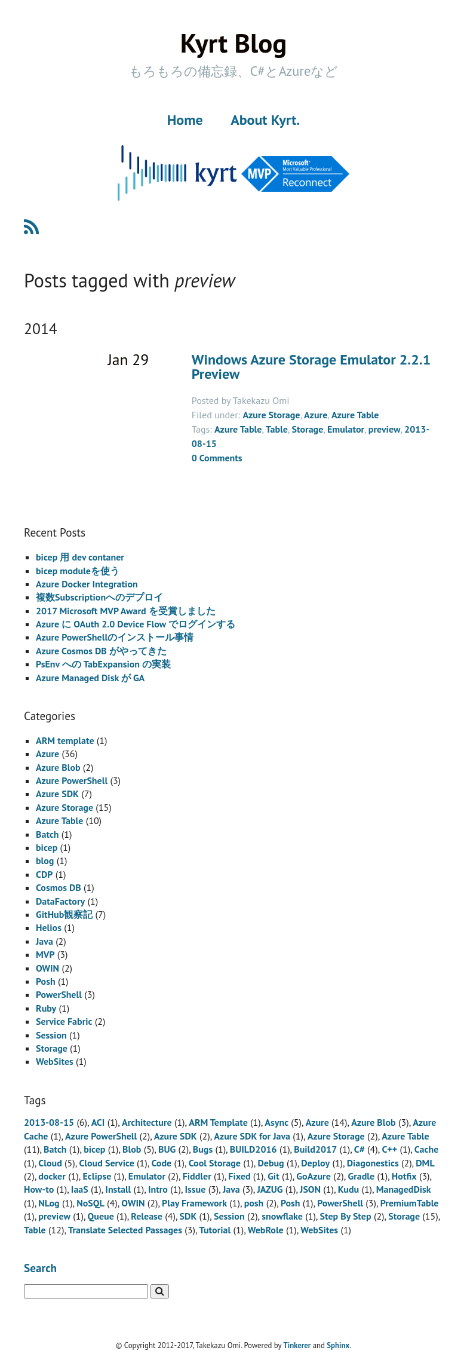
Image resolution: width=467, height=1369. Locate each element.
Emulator (345, 429)
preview (384, 429)
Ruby (46, 1008)
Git (273, 1176)
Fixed (239, 1176)
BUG (167, 1149)
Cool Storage (215, 1163)
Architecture (147, 1122)
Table (277, 429)
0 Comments (217, 458)
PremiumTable (409, 1203)
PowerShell (59, 994)
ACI (98, 1122)
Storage (307, 429)
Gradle (361, 1176)
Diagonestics (373, 1163)
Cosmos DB (58, 887)
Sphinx (338, 1345)
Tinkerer (297, 1345)
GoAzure (313, 1176)
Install (118, 1189)
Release (146, 1216)
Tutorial (215, 1230)
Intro (158, 1189)
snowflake (282, 1216)
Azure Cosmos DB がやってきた (101, 651)
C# (359, 1149)
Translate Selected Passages (125, 1230)
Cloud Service (106, 1163)
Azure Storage (271, 415)
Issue (195, 1189)
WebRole (266, 1230)
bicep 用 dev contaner (80, 557)
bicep (46, 847)
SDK (188, 1216)
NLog (48, 1203)
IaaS (79, 1189)
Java (44, 941)
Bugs (203, 1149)
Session (51, 1035)
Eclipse (96, 1176)
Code (161, 1163)
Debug (270, 1163)
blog (45, 860)
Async (276, 1122)
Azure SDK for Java (252, 1136)
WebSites (54, 1061)
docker (52, 1176)
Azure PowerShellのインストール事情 (114, 637)
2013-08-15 (49, 1122)
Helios (49, 927)
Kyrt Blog (233, 42)
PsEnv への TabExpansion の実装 (103, 664)
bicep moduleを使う (77, 571)
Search (40, 1267)
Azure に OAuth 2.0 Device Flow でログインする (135, 624)
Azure (315, 415)
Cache (426, 1149)
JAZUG (269, 1189)
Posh (46, 981)
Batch (47, 834)
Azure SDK (57, 794)
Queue (101, 1216)
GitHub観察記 (64, 914)
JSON (310, 1189)
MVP (45, 954)
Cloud (50, 1163)
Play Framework (194, 1203)
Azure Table (355, 415)
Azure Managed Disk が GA (90, 678)
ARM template (65, 740)
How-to (39, 1189)
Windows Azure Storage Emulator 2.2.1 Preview (311, 366)
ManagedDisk (403, 1189)
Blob (131, 1149)
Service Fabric (64, 1021)
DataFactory (60, 901)
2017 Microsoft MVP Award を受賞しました (126, 611)
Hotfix (404, 1176)
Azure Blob (58, 767)
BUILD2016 (253, 1149)
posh (254, 1203)
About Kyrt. (265, 120)
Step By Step (345, 1216)
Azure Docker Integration (87, 584)
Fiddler (197, 1176)
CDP (44, 874)
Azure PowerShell (71, 780)
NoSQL (90, 1203)
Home (185, 120)
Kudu (348, 1189)
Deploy (315, 1163)
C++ (389, 1149)
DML (425, 1163)
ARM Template (218, 1122)
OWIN (47, 968)
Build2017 (315, 1149)
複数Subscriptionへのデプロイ (99, 597)
